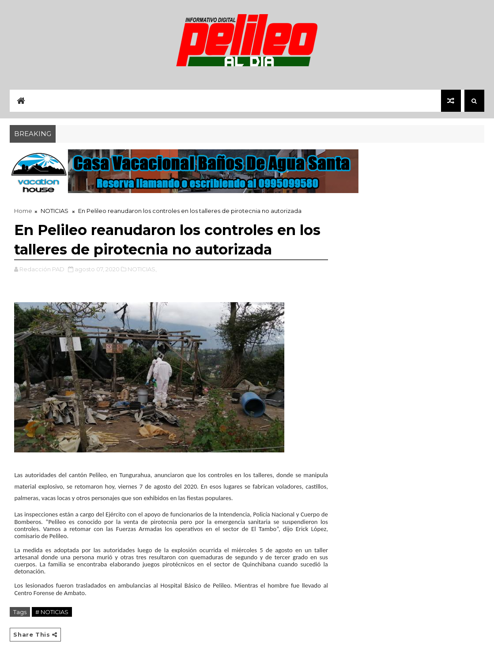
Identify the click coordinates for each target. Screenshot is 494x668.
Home (23, 210)
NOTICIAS (54, 210)
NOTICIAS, (142, 269)
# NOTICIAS (51, 611)
